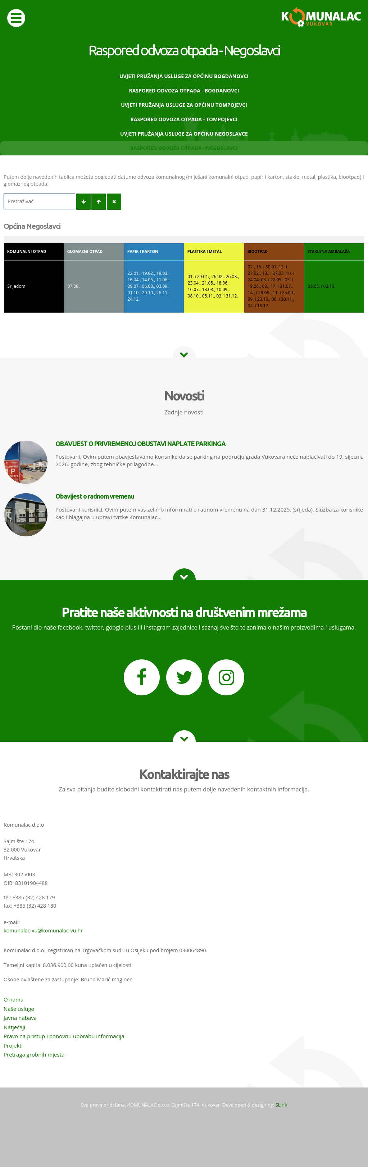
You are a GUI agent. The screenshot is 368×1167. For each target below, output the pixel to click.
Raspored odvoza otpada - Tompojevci (184, 119)
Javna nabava (20, 1017)
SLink (281, 1105)
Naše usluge (19, 1008)
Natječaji (14, 1027)
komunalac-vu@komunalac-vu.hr (43, 930)
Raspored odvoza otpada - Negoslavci (184, 148)
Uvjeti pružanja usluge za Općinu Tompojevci (184, 104)
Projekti (13, 1045)
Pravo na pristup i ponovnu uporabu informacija (64, 1036)
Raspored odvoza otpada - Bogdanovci (184, 90)
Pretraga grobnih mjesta (34, 1054)
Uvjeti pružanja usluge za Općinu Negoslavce (184, 133)
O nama (13, 999)
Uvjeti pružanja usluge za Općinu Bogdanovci (184, 76)
